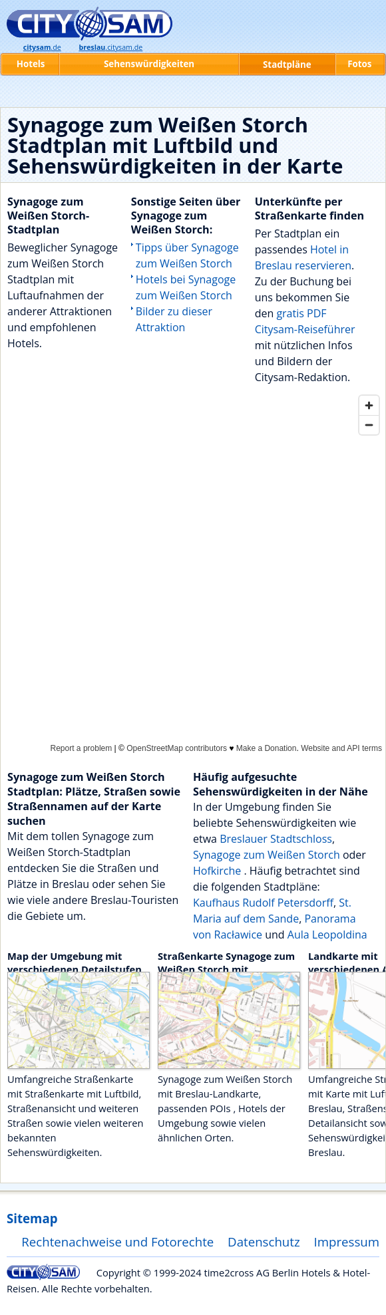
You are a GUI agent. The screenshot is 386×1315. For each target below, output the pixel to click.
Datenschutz (264, 1241)
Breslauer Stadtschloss (276, 838)
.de (42, 47)
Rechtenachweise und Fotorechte (117, 1241)
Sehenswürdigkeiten (149, 64)
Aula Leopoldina (327, 934)
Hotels (31, 64)
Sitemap (32, 1218)
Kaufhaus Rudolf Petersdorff (263, 902)
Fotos (359, 64)
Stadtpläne (287, 65)
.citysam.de (110, 47)
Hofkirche (218, 870)
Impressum (347, 1241)
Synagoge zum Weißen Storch (266, 854)
